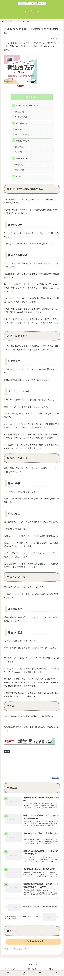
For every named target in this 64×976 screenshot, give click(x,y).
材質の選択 (18, 129)
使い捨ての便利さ (21, 117)
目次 (30, 97)
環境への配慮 (19, 170)
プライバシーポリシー (11, 969)
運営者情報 (32, 969)
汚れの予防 (18, 152)
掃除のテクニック (22, 141)
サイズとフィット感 (21, 134)
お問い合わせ (52, 969)
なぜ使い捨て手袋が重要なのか (27, 105)
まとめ (18, 176)
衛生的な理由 (19, 112)
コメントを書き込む (33, 941)
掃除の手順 (18, 147)
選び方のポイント (22, 123)
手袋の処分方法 (21, 158)
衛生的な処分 (19, 165)
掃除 (7, 751)
